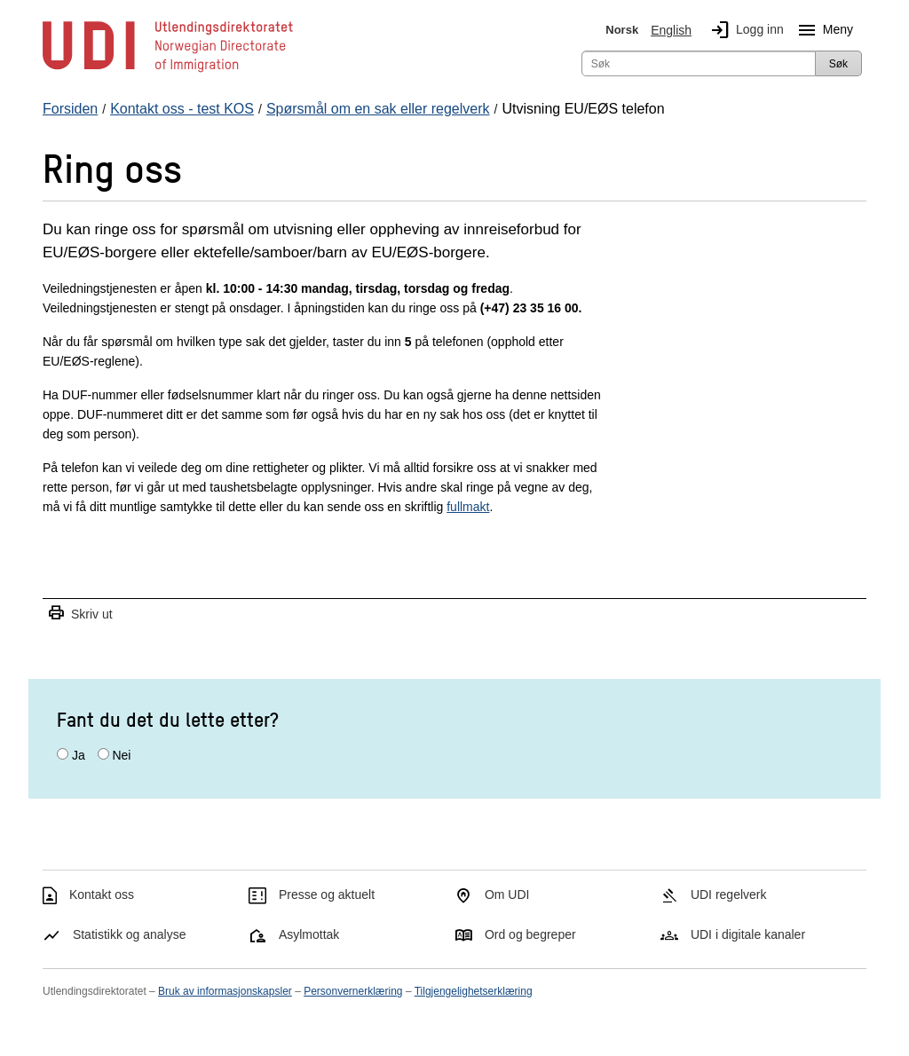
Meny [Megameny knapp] (822, 30)
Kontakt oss (101, 894)
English (671, 30)
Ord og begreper (530, 934)
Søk (838, 64)
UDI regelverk (729, 894)
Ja (78, 755)
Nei (121, 755)
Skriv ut (80, 613)
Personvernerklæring (353, 991)
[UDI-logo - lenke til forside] (168, 71)
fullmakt (468, 507)
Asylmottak (309, 934)
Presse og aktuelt (327, 894)
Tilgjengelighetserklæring (474, 991)
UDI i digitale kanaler (748, 934)
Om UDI (507, 894)
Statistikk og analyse (129, 934)
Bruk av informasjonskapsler (225, 991)
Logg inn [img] (744, 30)
